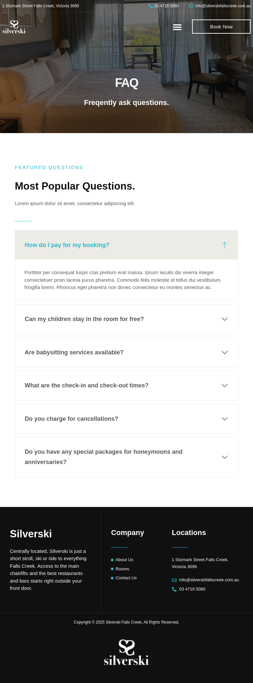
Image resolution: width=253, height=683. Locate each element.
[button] (177, 27)
